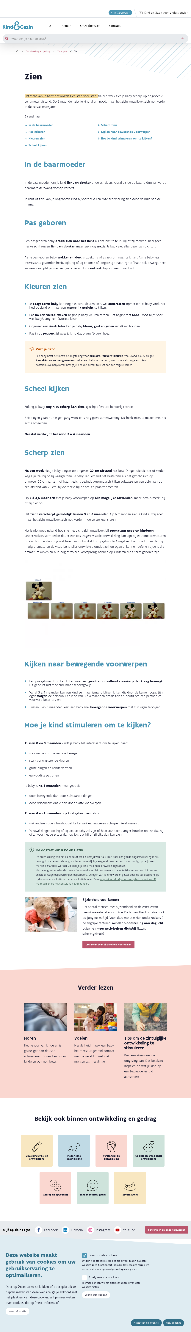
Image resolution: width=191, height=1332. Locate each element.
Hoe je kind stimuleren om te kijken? (124, 138)
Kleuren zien (35, 138)
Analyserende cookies (104, 1277)
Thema (65, 26)
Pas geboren (35, 132)
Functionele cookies (103, 1255)
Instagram (98, 1230)
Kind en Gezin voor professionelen (163, 13)
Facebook (46, 1230)
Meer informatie (17, 1311)
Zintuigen (62, 51)
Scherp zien (107, 125)
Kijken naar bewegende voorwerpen (123, 132)
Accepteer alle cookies (146, 1322)
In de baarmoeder (39, 125)
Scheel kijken (35, 145)
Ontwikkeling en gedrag (38, 51)
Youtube (124, 1230)
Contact (115, 26)
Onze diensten (90, 26)
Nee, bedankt (173, 1322)
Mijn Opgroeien (120, 12)
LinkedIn (72, 1230)
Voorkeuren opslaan (96, 1294)
